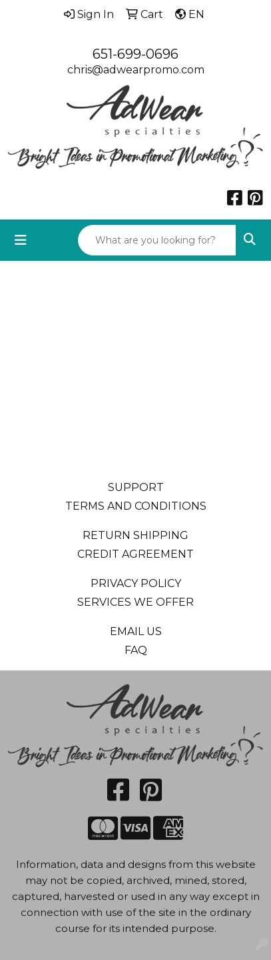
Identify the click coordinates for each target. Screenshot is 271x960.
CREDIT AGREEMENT (135, 554)
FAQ (136, 650)
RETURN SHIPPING (135, 535)
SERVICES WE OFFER (135, 602)
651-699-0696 (135, 54)
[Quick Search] (157, 240)
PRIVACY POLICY (136, 583)
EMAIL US (136, 631)
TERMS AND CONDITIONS (135, 506)
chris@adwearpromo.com (135, 69)
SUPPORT (136, 487)
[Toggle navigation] (21, 240)
